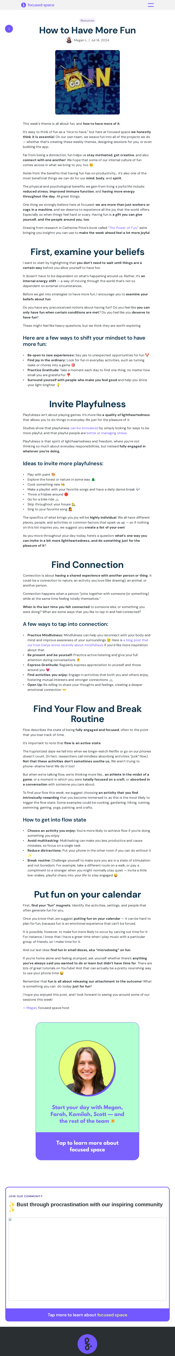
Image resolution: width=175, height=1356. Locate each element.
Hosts (128, 1278)
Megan (32, 1010)
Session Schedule (136, 1272)
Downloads (133, 1284)
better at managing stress (107, 435)
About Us (98, 1271)
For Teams (99, 1290)
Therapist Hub (102, 1284)
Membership (100, 1277)
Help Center (132, 1290)
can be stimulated (84, 430)
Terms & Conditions (84, 1352)
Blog (94, 1296)
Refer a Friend (134, 1296)
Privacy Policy (115, 1352)
